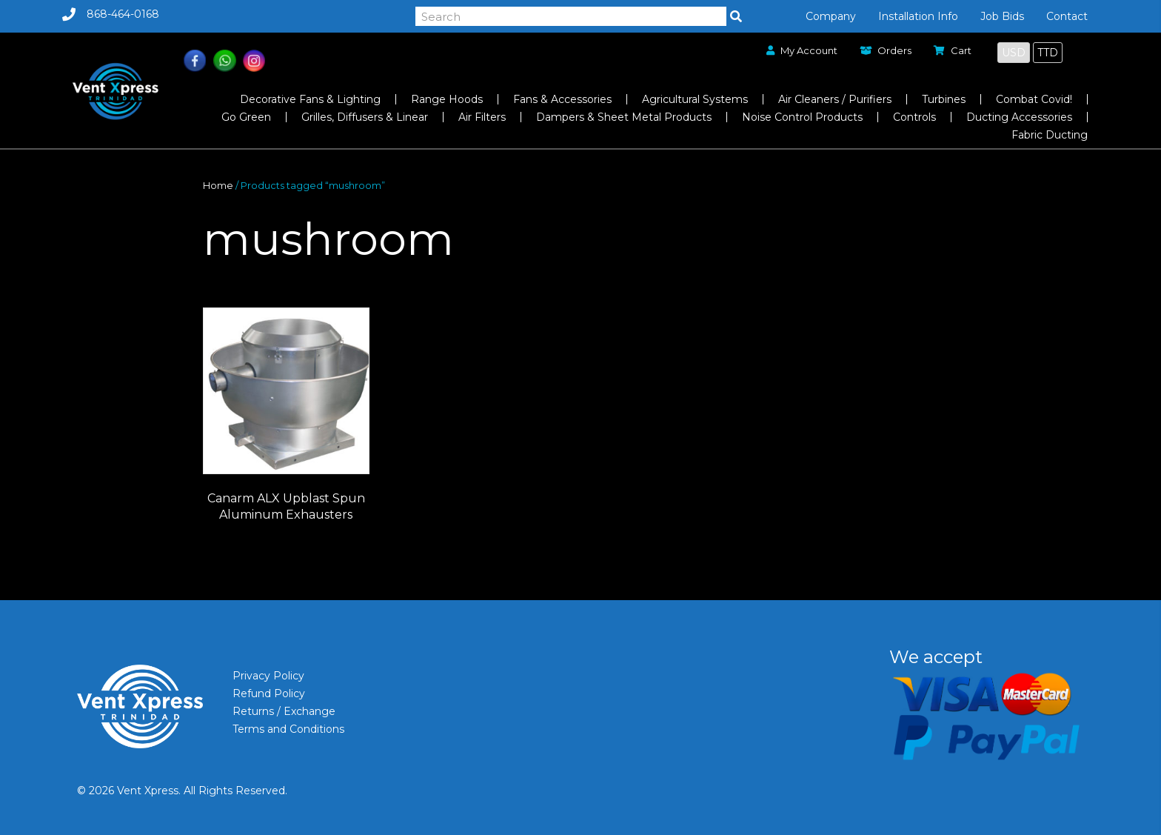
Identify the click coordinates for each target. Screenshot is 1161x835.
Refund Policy (268, 693)
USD (1014, 52)
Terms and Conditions (288, 729)
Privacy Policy (268, 675)
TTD (1047, 52)
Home (218, 185)
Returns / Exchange (283, 711)
